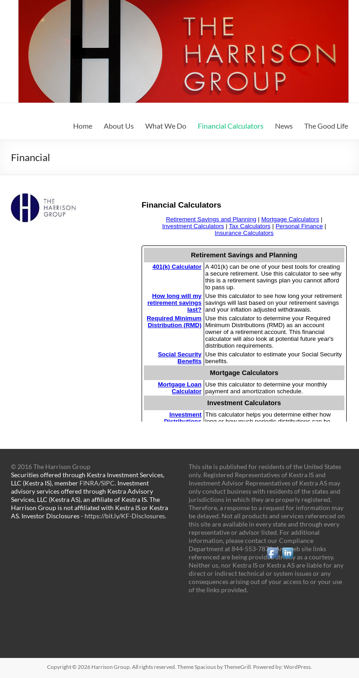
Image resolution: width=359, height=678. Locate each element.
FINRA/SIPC (97, 483)
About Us (119, 125)
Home (82, 125)
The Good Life (326, 125)
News (284, 125)
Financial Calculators (231, 125)
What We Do (165, 125)
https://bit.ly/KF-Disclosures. (125, 516)
